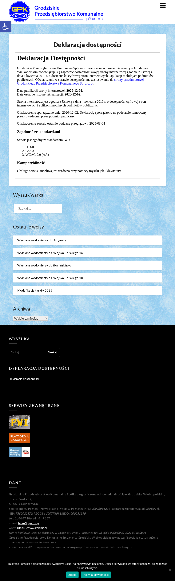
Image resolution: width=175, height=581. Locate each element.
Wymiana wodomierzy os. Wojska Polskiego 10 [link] (50, 278)
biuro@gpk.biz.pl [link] (28, 523)
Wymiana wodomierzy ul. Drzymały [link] (41, 240)
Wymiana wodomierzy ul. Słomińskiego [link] (44, 265)
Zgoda (72, 574)
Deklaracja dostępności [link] (24, 379)
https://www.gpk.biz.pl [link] (32, 528)
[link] (5, 26)
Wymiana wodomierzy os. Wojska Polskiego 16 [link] (50, 253)
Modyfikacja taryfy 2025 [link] (34, 290)
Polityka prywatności (96, 574)
